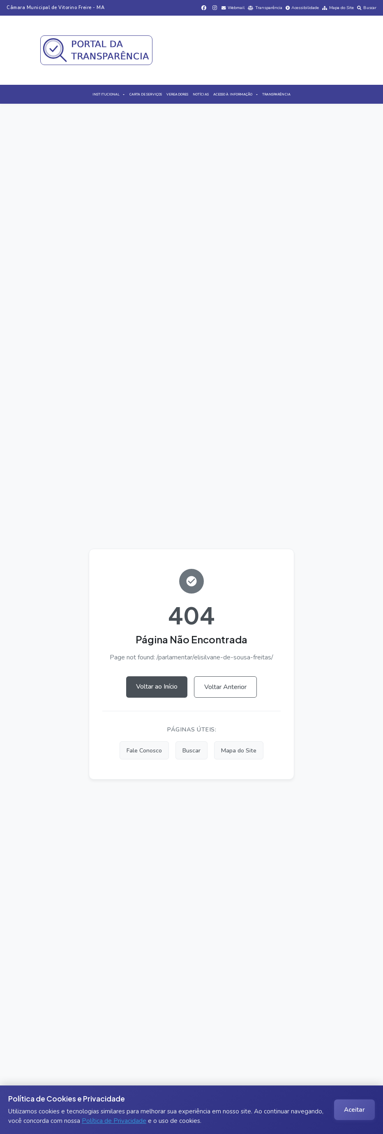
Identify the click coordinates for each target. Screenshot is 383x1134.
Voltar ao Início (157, 686)
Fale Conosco (144, 750)
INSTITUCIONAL (106, 94)
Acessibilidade (302, 8)
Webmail (233, 8)
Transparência (265, 8)
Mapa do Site (338, 8)
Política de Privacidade (114, 1121)
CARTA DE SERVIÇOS (145, 94)
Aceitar (354, 1110)
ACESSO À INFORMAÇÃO (233, 94)
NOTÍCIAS (201, 94)
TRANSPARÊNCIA (276, 94)
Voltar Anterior (225, 687)
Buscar (366, 8)
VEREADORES (177, 94)
